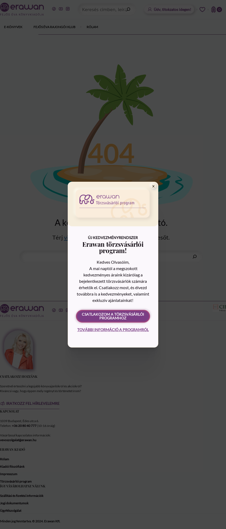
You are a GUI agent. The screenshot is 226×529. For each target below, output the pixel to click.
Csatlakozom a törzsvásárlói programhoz (113, 316)
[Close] (153, 186)
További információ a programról (113, 329)
